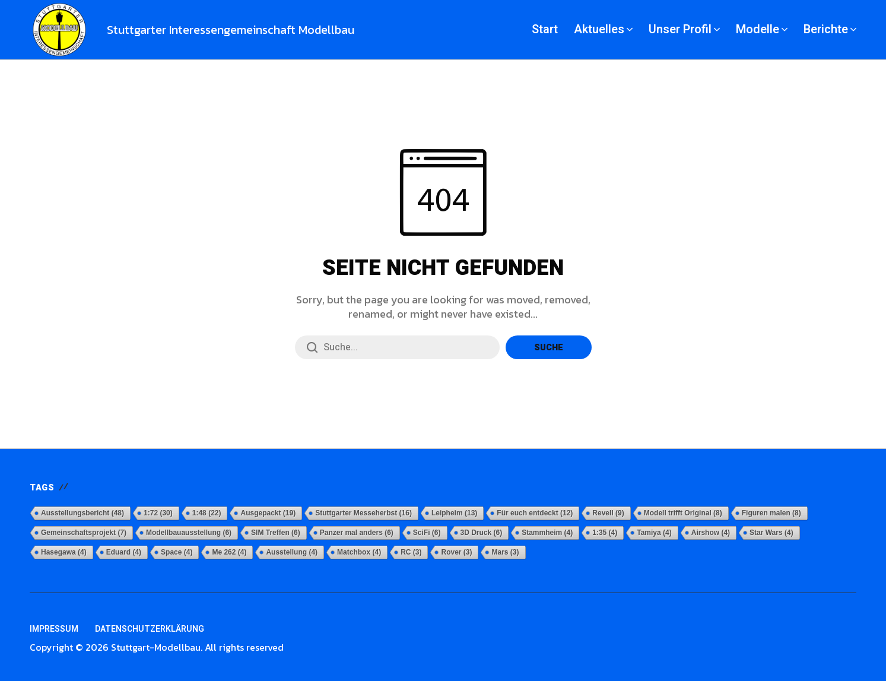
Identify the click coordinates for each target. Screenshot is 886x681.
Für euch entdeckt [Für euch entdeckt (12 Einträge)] (535, 513)
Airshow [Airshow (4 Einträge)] (710, 532)
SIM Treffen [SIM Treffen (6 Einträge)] (275, 532)
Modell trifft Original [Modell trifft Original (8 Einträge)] (683, 513)
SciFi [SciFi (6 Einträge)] (427, 532)
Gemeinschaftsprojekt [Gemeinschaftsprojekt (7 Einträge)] (83, 532)
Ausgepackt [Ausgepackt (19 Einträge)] (268, 513)
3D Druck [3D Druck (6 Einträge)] (482, 532)
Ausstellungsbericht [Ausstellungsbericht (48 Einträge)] (82, 513)
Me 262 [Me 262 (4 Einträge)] (229, 552)
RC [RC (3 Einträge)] (411, 552)
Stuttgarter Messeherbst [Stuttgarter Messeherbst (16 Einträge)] (363, 513)
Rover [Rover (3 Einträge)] (456, 552)
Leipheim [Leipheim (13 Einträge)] (454, 513)
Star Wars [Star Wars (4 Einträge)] (771, 532)
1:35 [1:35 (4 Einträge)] (604, 532)
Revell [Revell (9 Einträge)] (608, 513)
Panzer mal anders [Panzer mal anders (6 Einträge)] (356, 532)
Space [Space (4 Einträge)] (176, 552)
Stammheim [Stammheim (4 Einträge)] (547, 532)
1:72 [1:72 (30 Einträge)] (158, 513)
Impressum (54, 629)
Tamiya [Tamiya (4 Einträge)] (654, 532)
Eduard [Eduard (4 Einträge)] (123, 552)
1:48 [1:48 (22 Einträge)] (206, 513)
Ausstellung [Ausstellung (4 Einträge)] (291, 552)
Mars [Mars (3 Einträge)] (505, 552)
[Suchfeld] (397, 347)
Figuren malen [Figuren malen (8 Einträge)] (771, 513)
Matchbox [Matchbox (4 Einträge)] (359, 552)
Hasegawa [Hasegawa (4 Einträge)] (64, 552)
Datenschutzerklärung (149, 629)
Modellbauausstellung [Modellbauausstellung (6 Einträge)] (188, 532)
